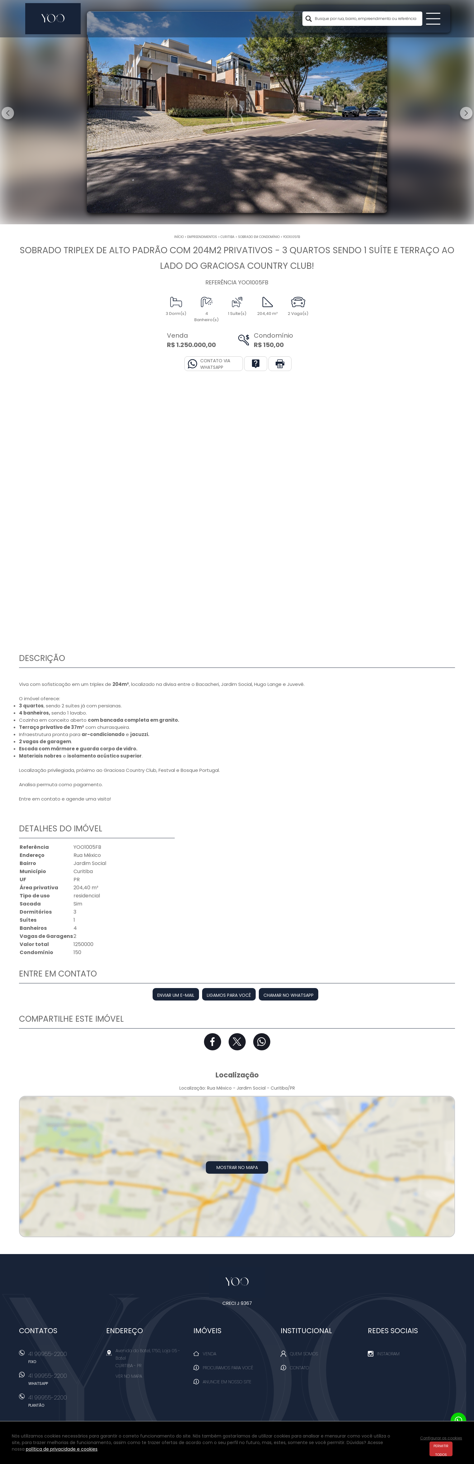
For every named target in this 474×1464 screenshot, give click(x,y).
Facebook (212, 1041)
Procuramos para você (228, 1368)
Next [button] (466, 113)
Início (179, 237)
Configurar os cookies (441, 1438)
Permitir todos (441, 1449)
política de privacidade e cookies (61, 1449)
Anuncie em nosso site (227, 1382)
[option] (237, 112)
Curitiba (227, 237)
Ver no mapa (129, 1376)
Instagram (388, 1354)
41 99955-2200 (64, 1359)
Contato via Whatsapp (215, 364)
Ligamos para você (229, 995)
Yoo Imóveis (237, 1282)
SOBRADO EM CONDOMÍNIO (259, 237)
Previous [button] (8, 113)
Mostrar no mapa (237, 1167)
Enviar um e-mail (175, 995)
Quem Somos (304, 1354)
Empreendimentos (202, 237)
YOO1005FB (291, 237)
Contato (299, 1368)
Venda (209, 1354)
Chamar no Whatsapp (288, 995)
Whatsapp (261, 1041)
